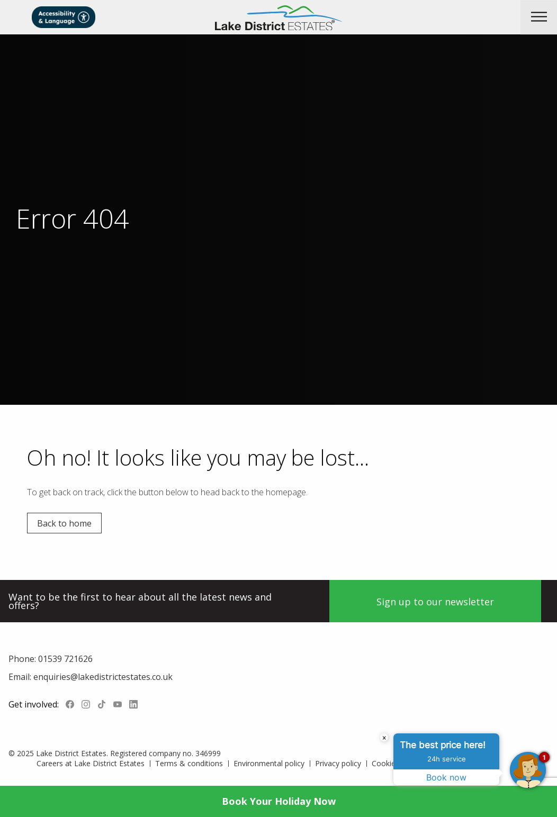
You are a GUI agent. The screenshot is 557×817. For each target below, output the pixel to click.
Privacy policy (338, 763)
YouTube (117, 704)
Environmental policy (268, 763)
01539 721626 (64, 659)
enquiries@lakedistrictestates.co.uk (102, 677)
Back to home (64, 523)
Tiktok (101, 704)
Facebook (70, 704)
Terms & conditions (189, 763)
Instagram (86, 704)
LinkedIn (133, 704)
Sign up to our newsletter (435, 601)
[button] (538, 17)
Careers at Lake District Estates (91, 763)
